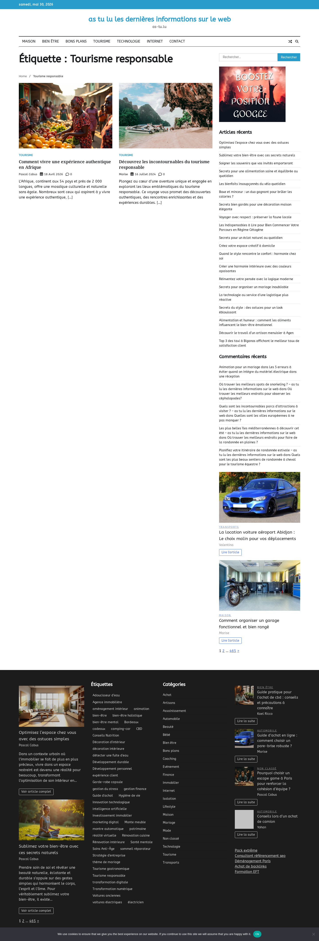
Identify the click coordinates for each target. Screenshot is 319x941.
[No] (313, 934)
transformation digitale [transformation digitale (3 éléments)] (110, 882)
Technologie (128, 41)
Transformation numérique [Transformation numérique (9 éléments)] (112, 889)
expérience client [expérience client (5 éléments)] (105, 775)
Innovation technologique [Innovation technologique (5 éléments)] (111, 802)
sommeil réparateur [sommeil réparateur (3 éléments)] (135, 849)
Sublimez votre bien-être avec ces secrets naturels (257, 155)
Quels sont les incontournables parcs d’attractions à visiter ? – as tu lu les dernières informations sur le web (258, 411)
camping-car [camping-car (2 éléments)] (120, 729)
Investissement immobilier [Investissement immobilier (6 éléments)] (112, 815)
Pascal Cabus (28, 174)
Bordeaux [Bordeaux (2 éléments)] (131, 722)
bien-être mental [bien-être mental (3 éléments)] (106, 722)
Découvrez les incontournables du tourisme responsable (164, 164)
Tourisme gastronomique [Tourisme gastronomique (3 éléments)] (111, 869)
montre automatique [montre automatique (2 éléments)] (108, 829)
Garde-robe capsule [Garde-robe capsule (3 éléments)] (108, 782)
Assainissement (174, 711)
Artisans (169, 703)
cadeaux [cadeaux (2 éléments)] (99, 729)
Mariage (169, 823)
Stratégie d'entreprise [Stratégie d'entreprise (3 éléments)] (109, 855)
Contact (177, 41)
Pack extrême (246, 850)
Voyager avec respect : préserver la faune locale (255, 217)
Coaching (169, 759)
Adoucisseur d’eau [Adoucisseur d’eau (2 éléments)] (106, 695)
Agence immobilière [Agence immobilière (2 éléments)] (107, 702)
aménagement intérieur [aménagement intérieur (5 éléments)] (110, 709)
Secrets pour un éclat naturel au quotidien (250, 238)
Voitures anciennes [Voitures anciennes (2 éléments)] (107, 896)
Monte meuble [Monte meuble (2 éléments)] (135, 822)
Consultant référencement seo (260, 856)
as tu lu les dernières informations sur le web (159, 19)
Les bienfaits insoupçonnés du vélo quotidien (252, 184)
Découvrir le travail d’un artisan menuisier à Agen (256, 333)
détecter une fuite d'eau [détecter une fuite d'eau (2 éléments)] (110, 755)
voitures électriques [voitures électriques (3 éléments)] (107, 902)
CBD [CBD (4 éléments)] (139, 729)
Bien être (50, 41)
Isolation (169, 799)
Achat (167, 695)
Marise (123, 174)
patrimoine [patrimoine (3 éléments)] (137, 829)
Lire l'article (230, 552)
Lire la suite (246, 721)
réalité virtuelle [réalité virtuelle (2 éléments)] (104, 835)
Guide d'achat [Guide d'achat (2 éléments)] (103, 796)
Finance (168, 775)
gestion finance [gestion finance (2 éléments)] (135, 789)
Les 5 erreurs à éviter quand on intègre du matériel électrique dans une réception (258, 371)
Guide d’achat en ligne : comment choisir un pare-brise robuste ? (277, 740)
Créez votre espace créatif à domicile (247, 246)
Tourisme (101, 41)
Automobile (171, 719)
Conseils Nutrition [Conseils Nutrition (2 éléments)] (106, 735)
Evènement (171, 767)
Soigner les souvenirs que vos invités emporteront (256, 163)
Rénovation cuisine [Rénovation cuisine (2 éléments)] (136, 835)
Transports (229, 527)
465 (233, 651)
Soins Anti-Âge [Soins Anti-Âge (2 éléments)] (104, 849)
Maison (28, 41)
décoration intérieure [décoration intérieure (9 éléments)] (108, 749)
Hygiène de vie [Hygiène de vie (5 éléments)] (129, 796)
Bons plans (76, 41)
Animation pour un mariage (239, 367)
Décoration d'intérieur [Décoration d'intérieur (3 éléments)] (109, 742)
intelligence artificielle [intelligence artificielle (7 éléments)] (110, 809)
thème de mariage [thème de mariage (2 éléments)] (106, 862)
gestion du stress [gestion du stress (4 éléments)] (105, 789)
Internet (155, 41)
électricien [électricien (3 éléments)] (136, 902)
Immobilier (171, 783)
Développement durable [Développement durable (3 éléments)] (111, 762)
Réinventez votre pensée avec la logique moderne (256, 279)
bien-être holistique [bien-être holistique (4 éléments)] (127, 715)
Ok (257, 934)
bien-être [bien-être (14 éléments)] (100, 715)
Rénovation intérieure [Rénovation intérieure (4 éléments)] (109, 842)
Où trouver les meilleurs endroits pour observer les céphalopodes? (255, 393)
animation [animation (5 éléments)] (141, 709)
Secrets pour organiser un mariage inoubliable (253, 287)
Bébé (166, 735)
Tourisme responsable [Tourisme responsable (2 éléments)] (109, 876)
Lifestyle (169, 807)
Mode (167, 831)
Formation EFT (247, 872)
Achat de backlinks (250, 866)
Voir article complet (36, 792)
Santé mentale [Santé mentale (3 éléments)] (141, 842)
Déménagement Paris (252, 861)
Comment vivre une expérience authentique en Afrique (65, 164)
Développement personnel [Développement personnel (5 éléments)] (112, 769)
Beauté (168, 727)
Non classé (171, 839)
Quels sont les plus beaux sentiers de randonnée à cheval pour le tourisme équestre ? (259, 459)
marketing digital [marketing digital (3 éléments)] (106, 822)
